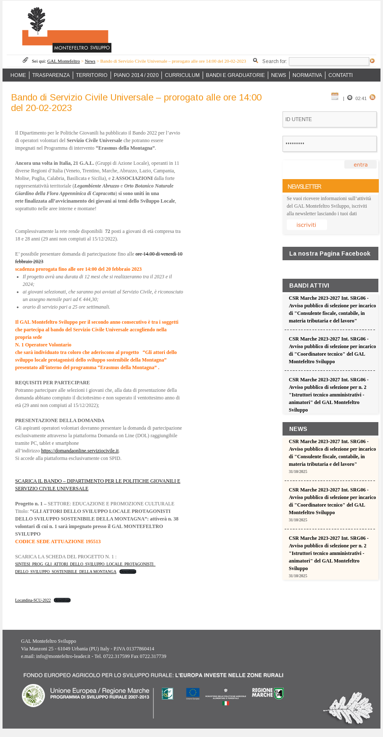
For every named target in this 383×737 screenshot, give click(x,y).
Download (127, 571)
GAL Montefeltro (63, 60)
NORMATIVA (307, 75)
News (90, 60)
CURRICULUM (182, 75)
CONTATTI (340, 75)
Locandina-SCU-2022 (33, 600)
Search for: (274, 61)
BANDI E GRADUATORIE (235, 75)
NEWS (278, 75)
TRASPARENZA (51, 75)
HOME (18, 75)
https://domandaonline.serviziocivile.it (80, 451)
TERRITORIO (92, 75)
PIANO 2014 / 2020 (136, 75)
